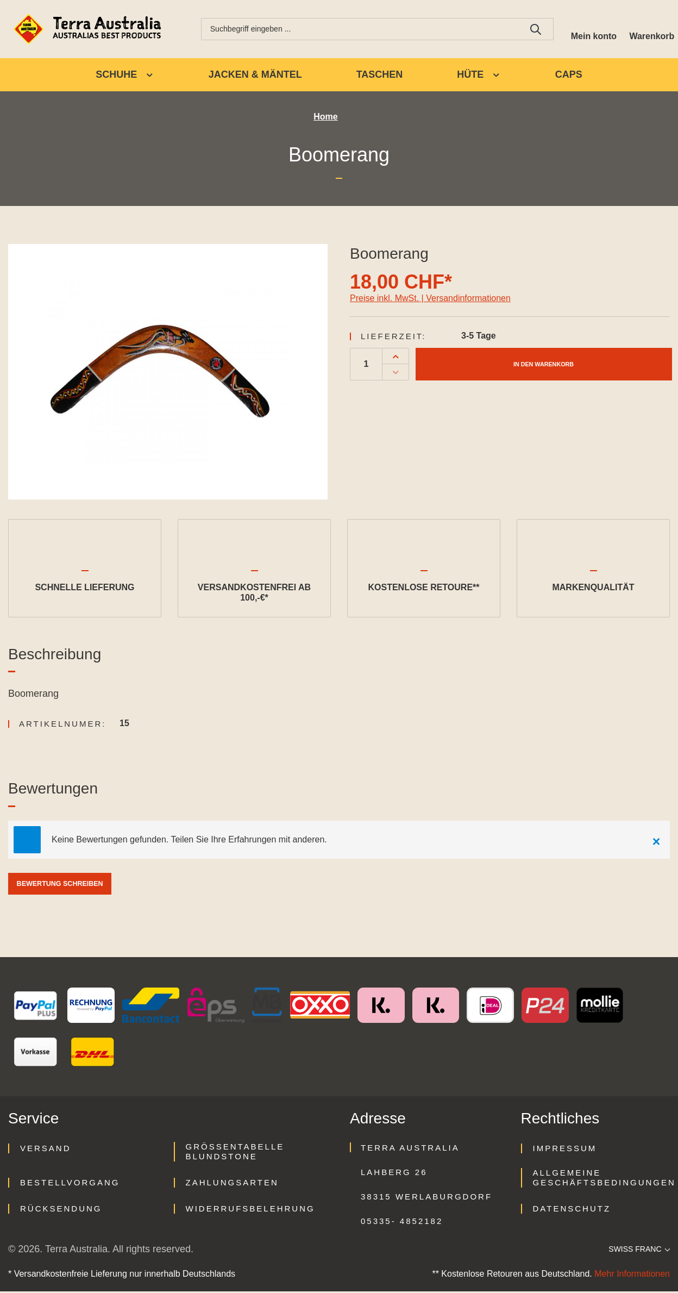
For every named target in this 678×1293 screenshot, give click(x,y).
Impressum (565, 1149)
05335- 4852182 (402, 1222)
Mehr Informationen (632, 1275)
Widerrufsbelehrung (250, 1210)
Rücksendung (61, 1210)
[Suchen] (526, 29)
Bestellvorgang (70, 1184)
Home (325, 118)
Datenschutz (572, 1210)
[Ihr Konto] (586, 30)
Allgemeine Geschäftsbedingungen (604, 1179)
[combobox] (355, 29)
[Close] (656, 841)
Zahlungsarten (232, 1184)
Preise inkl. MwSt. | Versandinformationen (430, 299)
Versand (45, 1149)
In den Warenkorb (543, 365)
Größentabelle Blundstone (235, 1153)
